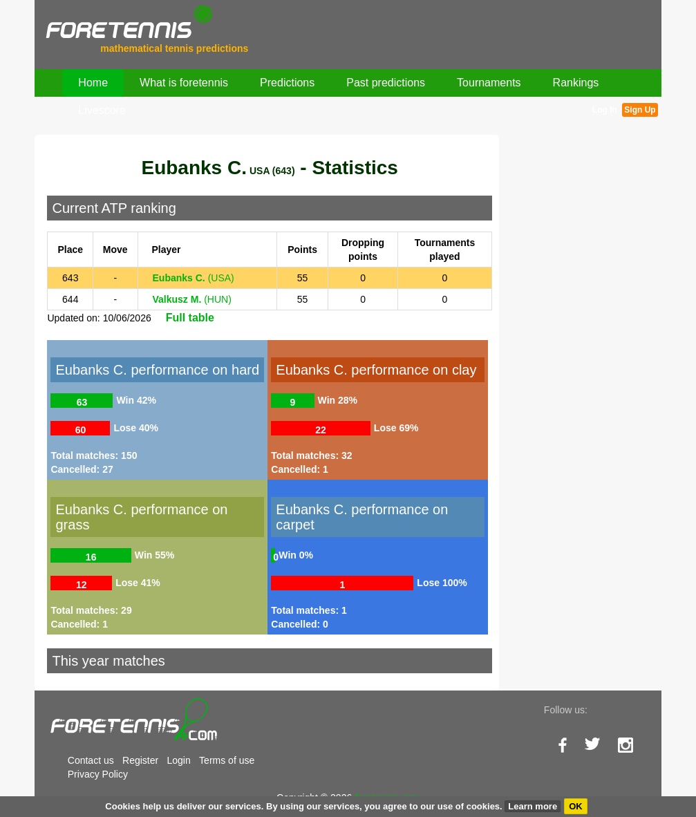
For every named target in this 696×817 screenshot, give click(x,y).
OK (576, 806)
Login (179, 760)
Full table (190, 317)
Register (140, 760)
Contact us (91, 760)
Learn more (532, 806)
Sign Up (639, 110)
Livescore (101, 110)
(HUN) (192, 299)
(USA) (193, 277)
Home (93, 82)
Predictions (287, 82)
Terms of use (226, 760)
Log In (604, 110)
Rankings (576, 82)
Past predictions (385, 82)
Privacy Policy (98, 774)
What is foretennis (184, 82)
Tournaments (489, 82)
